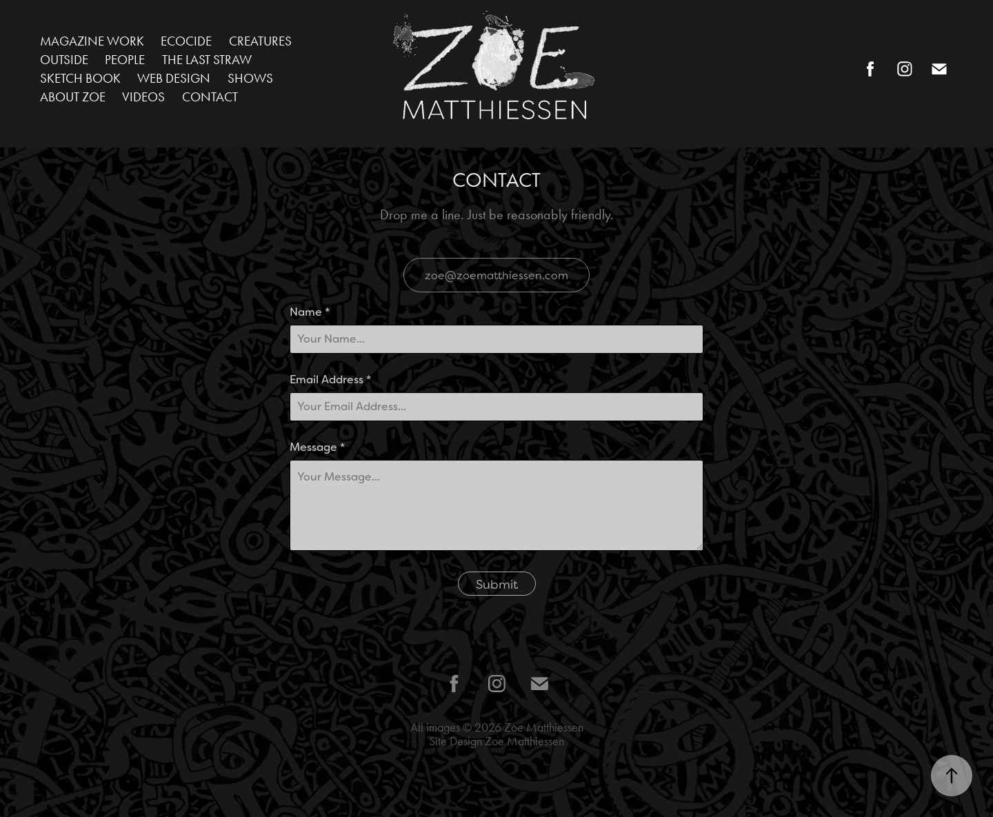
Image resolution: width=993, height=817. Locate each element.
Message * (317, 447)
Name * (310, 312)
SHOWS (250, 78)
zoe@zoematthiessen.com (496, 275)
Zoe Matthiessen (543, 727)
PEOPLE (125, 60)
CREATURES (260, 41)
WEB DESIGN (173, 78)
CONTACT (210, 97)
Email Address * (330, 379)
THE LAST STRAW (207, 60)
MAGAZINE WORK (92, 41)
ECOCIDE (186, 41)
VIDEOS (143, 97)
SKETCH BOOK (80, 78)
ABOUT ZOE (73, 97)
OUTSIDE (64, 60)
